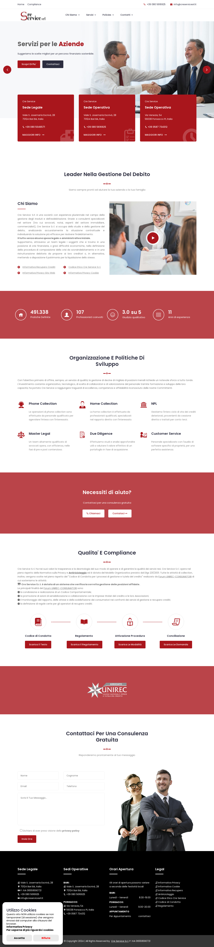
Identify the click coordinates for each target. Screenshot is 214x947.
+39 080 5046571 (35, 127)
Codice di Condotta (169, 902)
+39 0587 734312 (157, 127)
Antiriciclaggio (166, 894)
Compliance (34, 4)
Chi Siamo (72, 14)
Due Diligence (101, 433)
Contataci (119, 513)
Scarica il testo (38, 644)
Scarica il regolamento (84, 644)
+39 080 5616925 (156, 4)
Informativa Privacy (169, 882)
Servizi (91, 14)
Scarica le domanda (176, 644)
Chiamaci (93, 513)
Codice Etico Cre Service (172, 898)
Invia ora (27, 839)
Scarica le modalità (129, 644)
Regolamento (166, 905)
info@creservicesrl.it (185, 4)
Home (21, 4)
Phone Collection (43, 403)
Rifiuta (46, 938)
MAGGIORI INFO (33, 134)
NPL (154, 403)
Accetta (19, 938)
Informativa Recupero (170, 890)
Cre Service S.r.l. (120, 941)
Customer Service (166, 433)
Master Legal (39, 433)
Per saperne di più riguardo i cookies (30, 930)
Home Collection (103, 403)
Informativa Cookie (169, 886)
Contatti (126, 14)
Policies (108, 14)
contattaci (144, 916)
